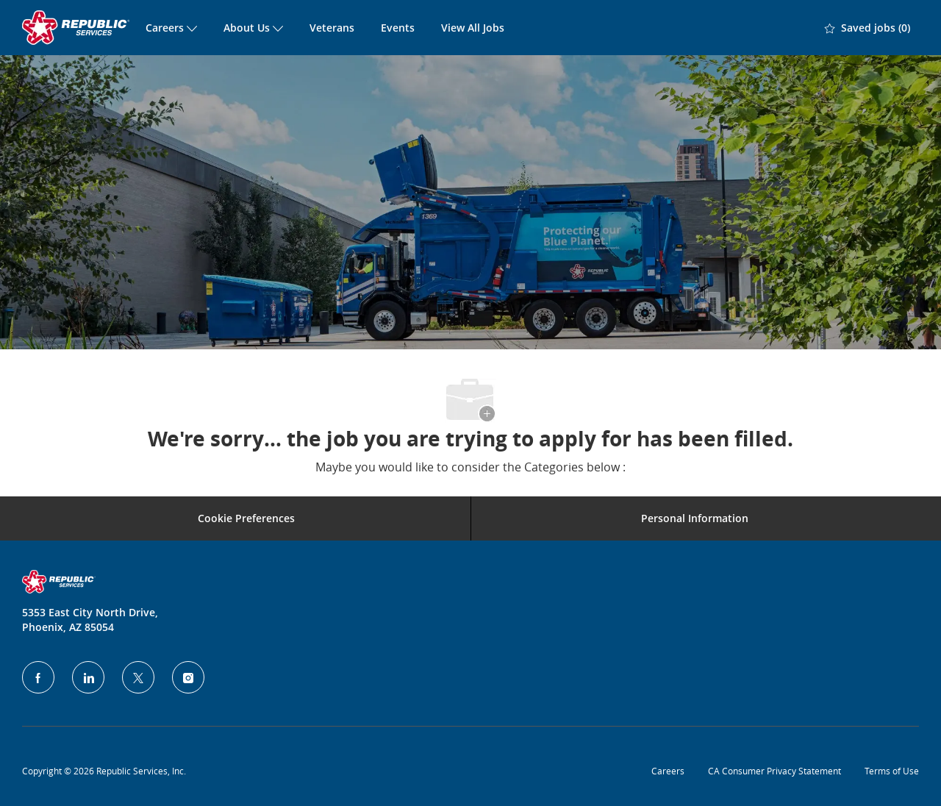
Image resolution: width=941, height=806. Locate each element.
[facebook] (38, 677)
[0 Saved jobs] (867, 28)
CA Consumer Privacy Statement (774, 771)
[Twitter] (138, 677)
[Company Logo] (77, 27)
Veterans (332, 28)
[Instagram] (188, 677)
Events (398, 28)
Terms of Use (892, 771)
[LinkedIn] (88, 677)
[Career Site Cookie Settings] (246, 518)
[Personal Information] (694, 518)
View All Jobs (472, 28)
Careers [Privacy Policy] (667, 771)
